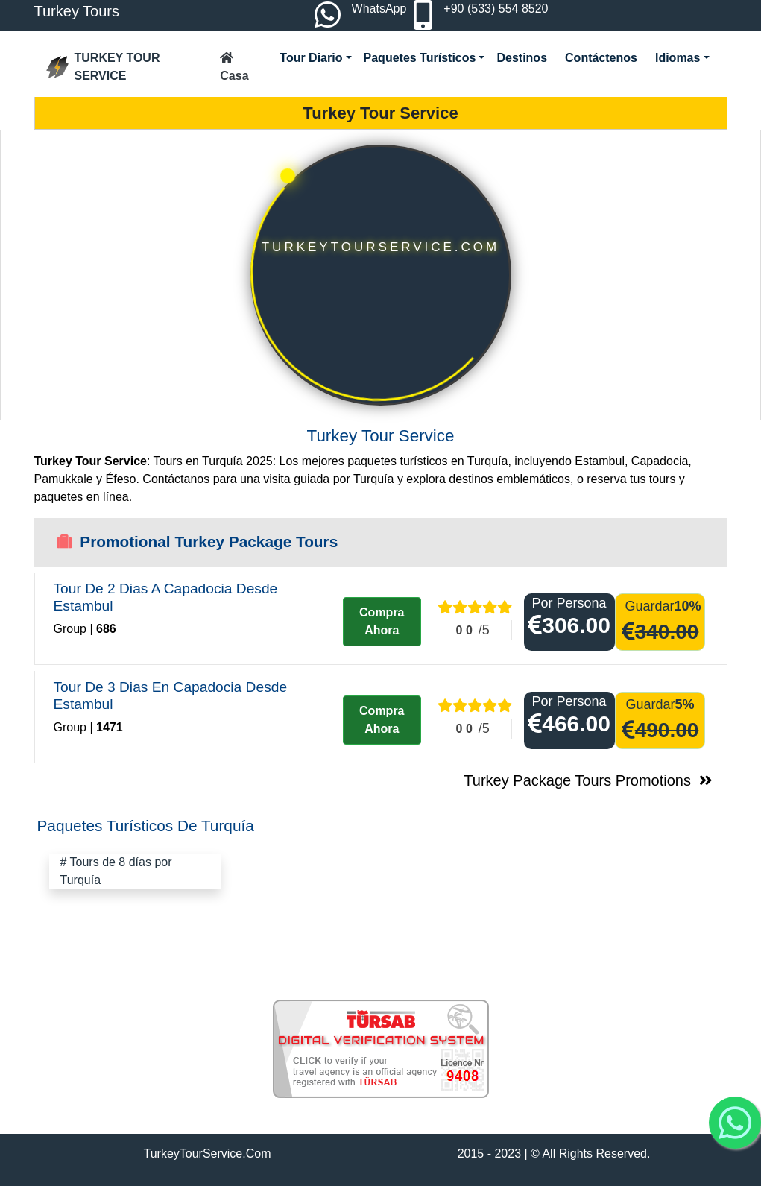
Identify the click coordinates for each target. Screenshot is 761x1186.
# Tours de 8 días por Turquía (116, 871)
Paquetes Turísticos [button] (420, 57)
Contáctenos (601, 57)
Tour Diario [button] (311, 57)
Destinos (521, 57)
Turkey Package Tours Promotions (590, 780)
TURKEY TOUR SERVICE (103, 66)
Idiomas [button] (677, 57)
